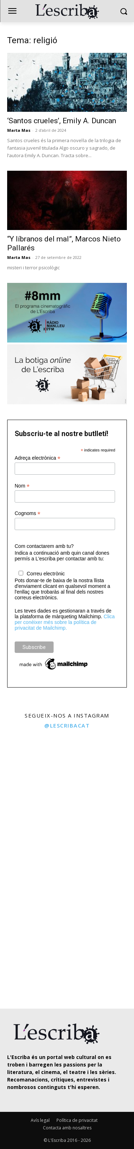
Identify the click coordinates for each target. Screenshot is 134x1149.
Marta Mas (18, 130)
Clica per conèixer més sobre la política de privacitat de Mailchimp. (65, 622)
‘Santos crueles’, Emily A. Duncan (61, 120)
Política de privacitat (77, 1120)
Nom (22, 486)
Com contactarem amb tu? (44, 546)
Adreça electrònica (37, 458)
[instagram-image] (32, 766)
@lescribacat (67, 725)
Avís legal (40, 1120)
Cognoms (27, 513)
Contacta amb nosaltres (67, 1128)
